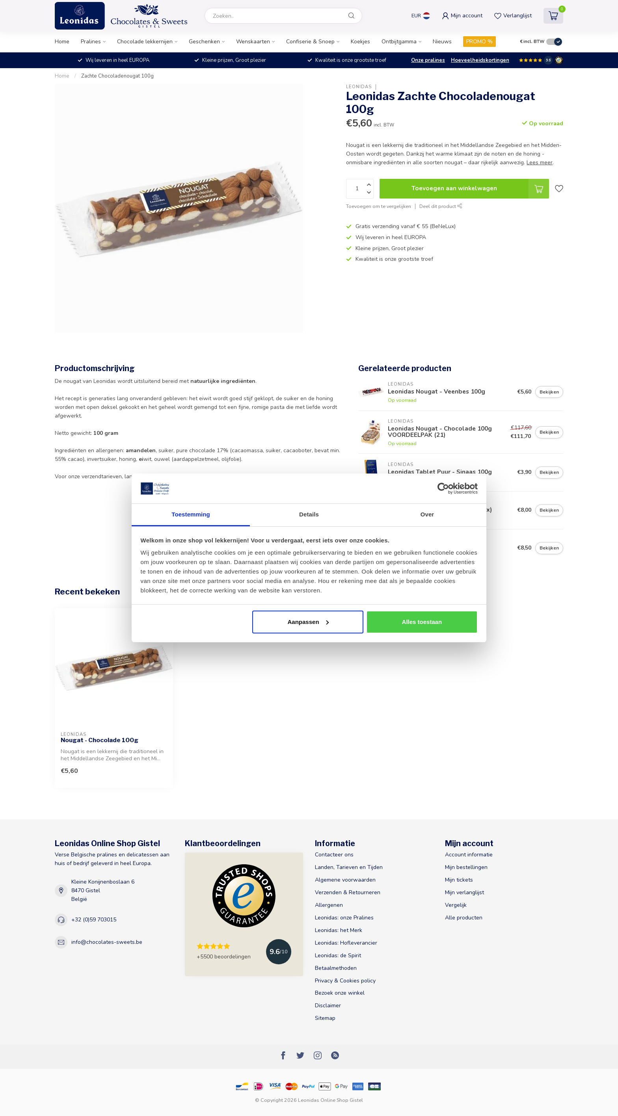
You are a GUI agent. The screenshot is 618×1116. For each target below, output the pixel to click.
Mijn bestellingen (466, 867)
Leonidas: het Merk (338, 930)
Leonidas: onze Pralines (344, 917)
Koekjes (360, 41)
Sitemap (325, 1018)
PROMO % (479, 41)
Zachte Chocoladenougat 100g (117, 76)
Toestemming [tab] (190, 514)
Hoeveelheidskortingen (480, 60)
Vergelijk (456, 905)
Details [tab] (309, 514)
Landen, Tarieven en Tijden (349, 867)
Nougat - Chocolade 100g (99, 740)
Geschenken (204, 41)
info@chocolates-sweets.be (106, 942)
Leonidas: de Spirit (338, 955)
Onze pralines (428, 60)
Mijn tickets (459, 880)
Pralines (91, 41)
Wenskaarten (253, 41)
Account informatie (469, 854)
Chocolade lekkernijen (145, 41)
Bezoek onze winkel (340, 993)
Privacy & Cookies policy (345, 980)
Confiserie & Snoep (310, 41)
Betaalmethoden (336, 968)
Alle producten (463, 917)
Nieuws (442, 41)
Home (62, 41)
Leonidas (359, 87)
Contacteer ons (334, 854)
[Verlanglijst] (559, 189)
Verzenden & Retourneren (347, 892)
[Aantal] (360, 189)
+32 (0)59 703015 (93, 919)
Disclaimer (328, 1005)
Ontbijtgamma (399, 41)
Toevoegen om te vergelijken (378, 206)
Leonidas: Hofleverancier (346, 943)
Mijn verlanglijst (464, 892)
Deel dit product (440, 206)
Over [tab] (427, 514)
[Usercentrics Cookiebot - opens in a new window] (443, 488)
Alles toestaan (422, 621)
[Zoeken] (351, 16)
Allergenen (329, 905)
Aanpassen (308, 621)
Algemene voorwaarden (345, 880)
